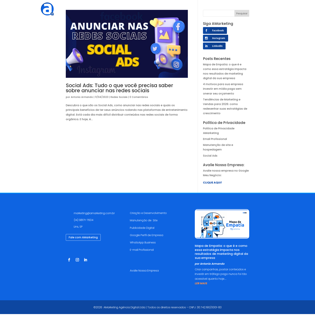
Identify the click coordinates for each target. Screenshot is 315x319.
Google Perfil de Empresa (146, 235)
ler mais (201, 283)
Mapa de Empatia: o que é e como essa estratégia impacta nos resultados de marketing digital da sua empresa (221, 252)
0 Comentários (139, 97)
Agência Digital (104, 7)
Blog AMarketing (183, 7)
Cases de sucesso (153, 7)
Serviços (126, 7)
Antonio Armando (82, 97)
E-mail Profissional (142, 250)
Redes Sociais (118, 97)
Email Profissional (215, 139)
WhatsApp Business (143, 242)
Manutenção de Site (144, 220)
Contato (205, 7)
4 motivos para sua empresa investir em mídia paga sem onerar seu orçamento (223, 88)
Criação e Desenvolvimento (148, 213)
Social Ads (210, 156)
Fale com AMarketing (83, 237)
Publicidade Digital (142, 228)
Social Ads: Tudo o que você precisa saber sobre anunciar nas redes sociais (119, 88)
